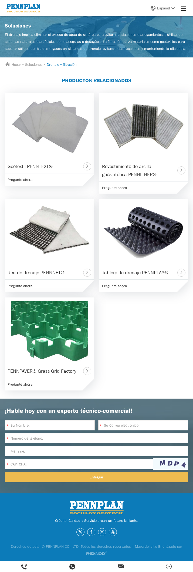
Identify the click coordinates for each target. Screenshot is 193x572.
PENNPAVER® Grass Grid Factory (42, 371)
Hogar (16, 64)
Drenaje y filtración (62, 64)
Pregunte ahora (20, 179)
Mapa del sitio (146, 546)
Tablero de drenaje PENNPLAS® (135, 272)
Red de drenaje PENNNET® (36, 272)
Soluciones (34, 64)
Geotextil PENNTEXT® (30, 166)
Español (163, 8)
